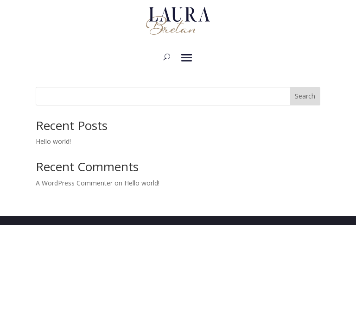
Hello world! (53, 141)
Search (305, 96)
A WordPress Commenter (74, 183)
